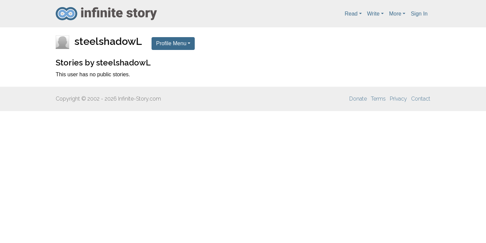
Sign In (419, 14)
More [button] (395, 14)
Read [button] (351, 14)
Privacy (398, 99)
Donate (358, 99)
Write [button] (373, 14)
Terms (378, 99)
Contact (420, 99)
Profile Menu (171, 43)
